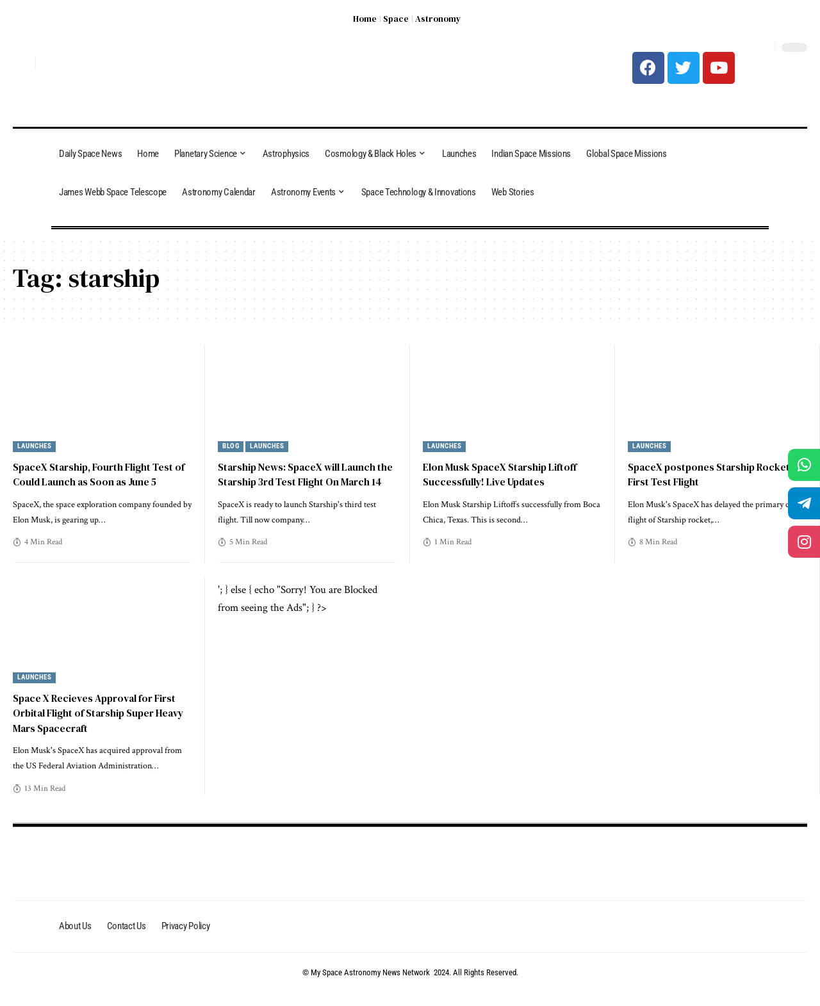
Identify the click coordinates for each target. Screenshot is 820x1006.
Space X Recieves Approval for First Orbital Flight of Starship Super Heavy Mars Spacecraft (102, 727)
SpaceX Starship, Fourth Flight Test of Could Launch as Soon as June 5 (102, 474)
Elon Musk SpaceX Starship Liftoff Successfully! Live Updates (502, 474)
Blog (230, 446)
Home (365, 19)
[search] (22, 63)
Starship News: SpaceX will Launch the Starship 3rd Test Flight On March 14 (306, 481)
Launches (34, 446)
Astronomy (438, 19)
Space (396, 19)
